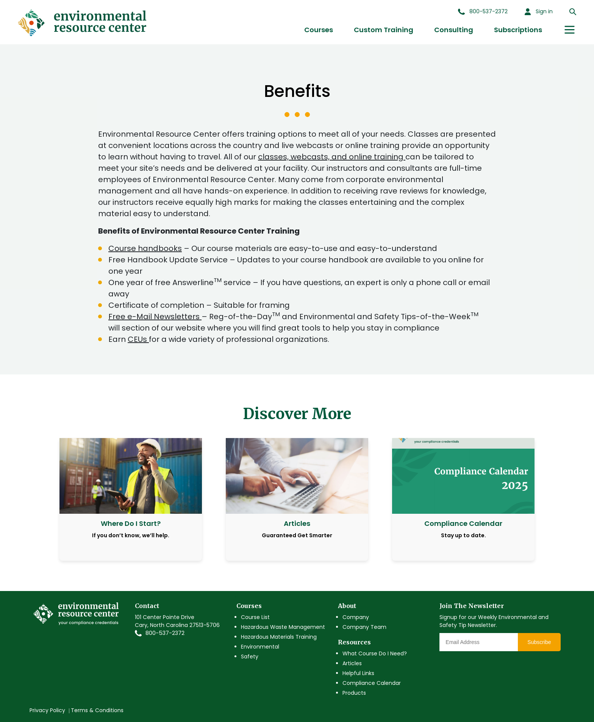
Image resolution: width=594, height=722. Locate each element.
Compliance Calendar (371, 683)
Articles (352, 663)
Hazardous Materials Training (279, 637)
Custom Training (383, 29)
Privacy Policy (47, 710)
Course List (255, 617)
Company (355, 617)
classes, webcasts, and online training (331, 156)
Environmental (260, 646)
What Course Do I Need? (374, 653)
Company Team (364, 627)
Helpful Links (358, 673)
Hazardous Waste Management (283, 627)
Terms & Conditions (97, 710)
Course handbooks (145, 248)
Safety (249, 656)
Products (354, 693)
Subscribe (539, 642)
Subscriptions (518, 29)
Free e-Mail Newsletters (155, 316)
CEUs (138, 339)
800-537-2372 (164, 633)
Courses (318, 29)
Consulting (453, 29)
